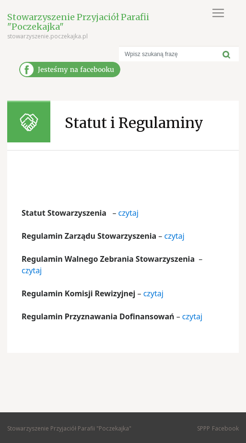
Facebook (225, 428)
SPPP (203, 428)
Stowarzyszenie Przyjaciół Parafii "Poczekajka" (78, 22)
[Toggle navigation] (218, 13)
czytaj (128, 213)
